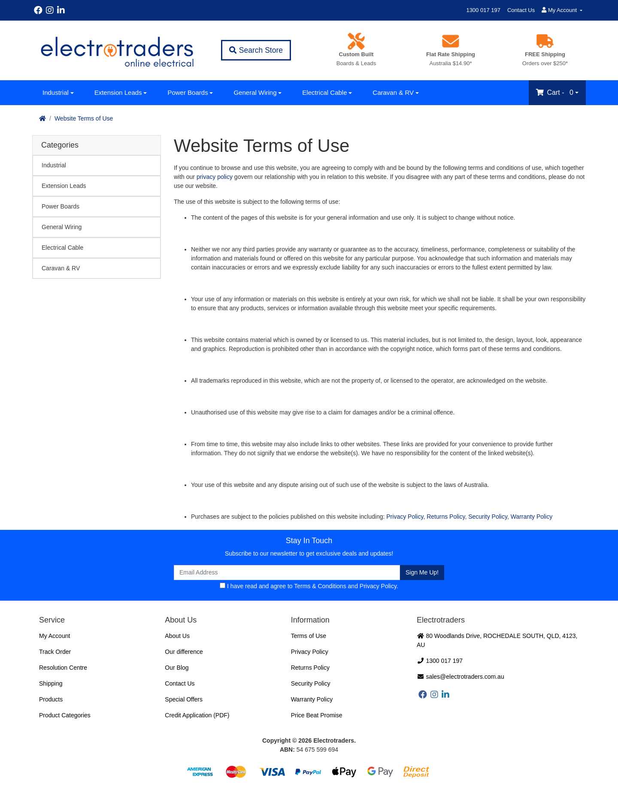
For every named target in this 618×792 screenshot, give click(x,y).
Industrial (55, 92)
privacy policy (215, 176)
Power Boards (187, 92)
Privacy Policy (404, 516)
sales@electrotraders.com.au (460, 676)
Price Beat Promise (316, 715)
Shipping (51, 683)
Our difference (184, 651)
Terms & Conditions (320, 586)
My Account (54, 635)
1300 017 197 (483, 10)
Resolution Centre (63, 667)
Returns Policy (446, 516)
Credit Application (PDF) (197, 715)
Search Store (256, 50)
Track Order (55, 651)
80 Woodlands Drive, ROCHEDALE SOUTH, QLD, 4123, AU (497, 640)
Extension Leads (118, 92)
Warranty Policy (532, 516)
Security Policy (487, 516)
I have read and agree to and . (309, 586)
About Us (177, 635)
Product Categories (65, 715)
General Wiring (254, 92)
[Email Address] (287, 572)
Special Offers (184, 699)
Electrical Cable (324, 92)
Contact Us (521, 10)
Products (51, 699)
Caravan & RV (393, 92)
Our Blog (176, 667)
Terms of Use (308, 635)
